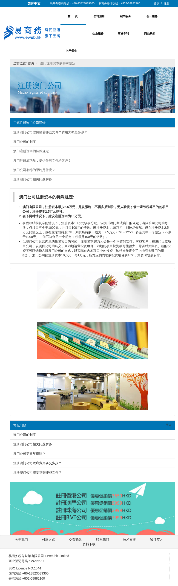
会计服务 (152, 16)
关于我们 (71, 50)
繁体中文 (34, 3)
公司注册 (99, 16)
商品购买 (149, 33)
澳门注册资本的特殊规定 (31, 151)
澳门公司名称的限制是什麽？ (34, 170)
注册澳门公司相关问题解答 (32, 179)
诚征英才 (156, 539)
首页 (31, 63)
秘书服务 (125, 16)
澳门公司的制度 (24, 141)
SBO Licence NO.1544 (25, 568)
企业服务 (97, 33)
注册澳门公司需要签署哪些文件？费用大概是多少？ (50, 132)
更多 (169, 424)
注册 (166, 3)
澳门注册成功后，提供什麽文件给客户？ (42, 160)
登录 (156, 3)
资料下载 (89, 544)
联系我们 (103, 539)
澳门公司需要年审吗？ (29, 453)
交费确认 (76, 539)
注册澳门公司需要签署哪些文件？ (37, 472)
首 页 (73, 16)
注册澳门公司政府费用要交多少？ (37, 463)
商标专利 (123, 33)
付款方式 (48, 539)
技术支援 (130, 539)
